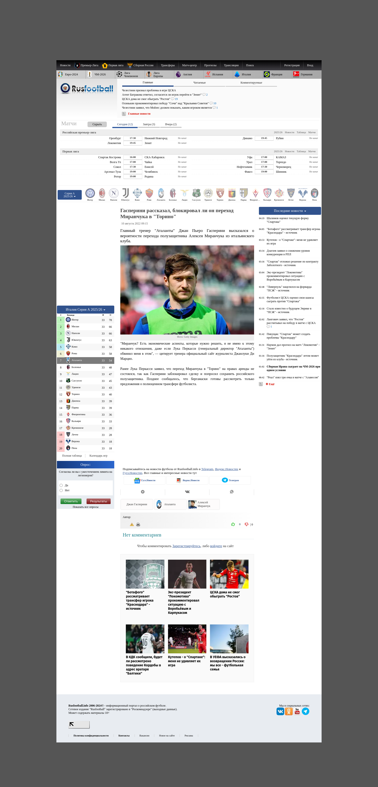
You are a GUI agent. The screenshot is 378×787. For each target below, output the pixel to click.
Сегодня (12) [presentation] (125, 124)
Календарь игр (98, 455)
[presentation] (92, 123)
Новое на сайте (167, 735)
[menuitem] (142, 65)
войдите (216, 546)
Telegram (207, 469)
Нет (66, 490)
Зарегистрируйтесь (186, 546)
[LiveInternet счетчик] (79, 727)
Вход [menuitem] (310, 65)
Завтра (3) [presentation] (149, 124)
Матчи (312, 132)
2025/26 (278, 132)
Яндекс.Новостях (226, 469)
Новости (289, 132)
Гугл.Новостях (132, 473)
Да (66, 485)
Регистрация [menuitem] (292, 65)
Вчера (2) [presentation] (170, 124)
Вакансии (144, 735)
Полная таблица (72, 455)
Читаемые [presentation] (199, 82)
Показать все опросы (86, 507)
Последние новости (290, 211)
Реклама (189, 735)
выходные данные (165, 709)
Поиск (250, 65)
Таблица (301, 132)
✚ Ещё (269, 384)
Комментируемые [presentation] (251, 82)
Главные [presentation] (148, 82)
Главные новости (139, 113)
